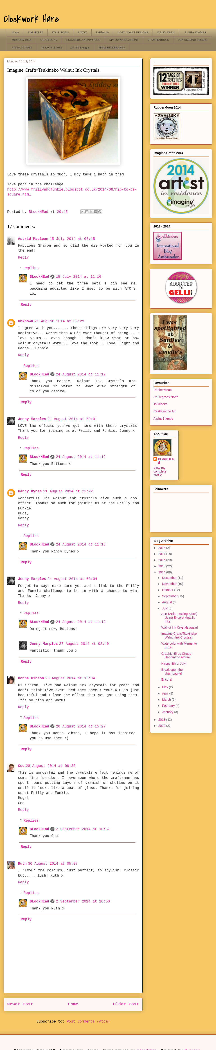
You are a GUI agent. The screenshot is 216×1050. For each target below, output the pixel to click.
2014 (162, 572)
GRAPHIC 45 (48, 39)
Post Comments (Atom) (88, 1022)
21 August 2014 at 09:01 (72, 419)
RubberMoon (162, 390)
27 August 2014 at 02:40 (84, 644)
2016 (162, 560)
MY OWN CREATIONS (124, 39)
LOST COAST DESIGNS (133, 32)
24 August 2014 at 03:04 (72, 579)
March (167, 699)
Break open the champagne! (172, 671)
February (169, 705)
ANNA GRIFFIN (22, 47)
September (170, 596)
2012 (162, 725)
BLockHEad (39, 277)
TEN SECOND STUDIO (192, 39)
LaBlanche (102, 32)
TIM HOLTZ (35, 32)
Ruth (22, 864)
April (165, 693)
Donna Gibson (31, 678)
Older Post (126, 1004)
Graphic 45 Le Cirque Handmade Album (176, 655)
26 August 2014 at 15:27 (81, 727)
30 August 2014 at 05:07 (53, 864)
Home (15, 32)
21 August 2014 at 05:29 (59, 321)
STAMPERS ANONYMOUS (83, 39)
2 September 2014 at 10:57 (83, 829)
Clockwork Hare (32, 19)
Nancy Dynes (30, 491)
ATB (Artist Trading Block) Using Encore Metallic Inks (179, 617)
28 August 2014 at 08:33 (51, 766)
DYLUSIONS (60, 32)
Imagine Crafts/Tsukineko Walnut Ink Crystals (179, 635)
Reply (23, 258)
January (168, 712)
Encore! (166, 679)
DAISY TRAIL (166, 32)
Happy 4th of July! (174, 663)
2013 (162, 719)
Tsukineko (160, 404)
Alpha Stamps (163, 418)
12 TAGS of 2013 (51, 47)
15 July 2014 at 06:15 (72, 239)
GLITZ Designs (80, 47)
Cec (21, 766)
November (169, 584)
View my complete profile (159, 471)
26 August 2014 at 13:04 (70, 678)
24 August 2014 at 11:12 (81, 375)
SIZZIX (82, 32)
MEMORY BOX (22, 39)
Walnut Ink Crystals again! (179, 627)
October (168, 590)
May (165, 687)
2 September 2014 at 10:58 (83, 902)
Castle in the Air (164, 411)
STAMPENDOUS (158, 39)
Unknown (25, 321)
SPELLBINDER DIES (111, 47)
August (167, 602)
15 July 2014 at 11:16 (78, 277)
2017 (162, 554)
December (169, 578)
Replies (31, 268)
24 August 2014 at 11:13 (81, 545)
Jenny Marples (32, 419)
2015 (162, 566)
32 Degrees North (165, 397)
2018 (162, 548)
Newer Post (20, 1004)
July (165, 608)
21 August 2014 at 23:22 (68, 491)
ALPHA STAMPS (195, 32)
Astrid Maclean (33, 239)
